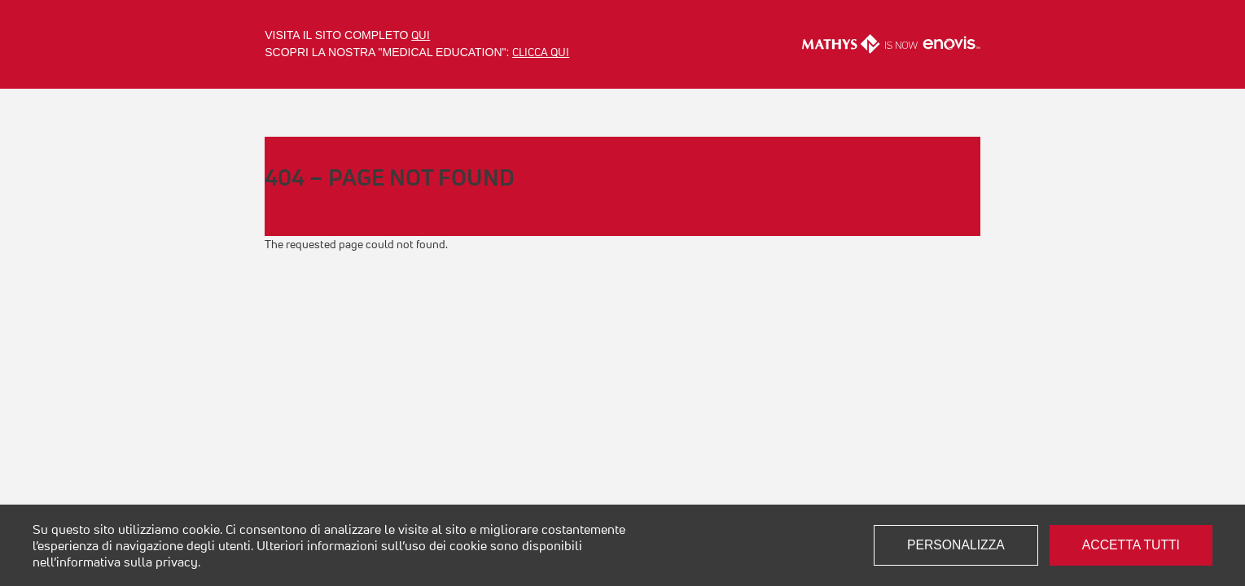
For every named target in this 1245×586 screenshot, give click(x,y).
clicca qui (540, 52)
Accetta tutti (1131, 545)
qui (420, 35)
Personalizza (956, 545)
